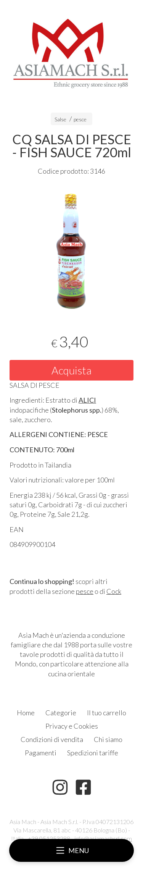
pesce (80, 119)
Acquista (71, 370)
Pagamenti (40, 752)
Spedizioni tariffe (92, 752)
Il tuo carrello (106, 712)
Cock (113, 591)
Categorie (60, 712)
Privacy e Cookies (71, 726)
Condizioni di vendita (52, 739)
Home (26, 712)
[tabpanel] (71, 250)
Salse (60, 119)
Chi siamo (108, 739)
